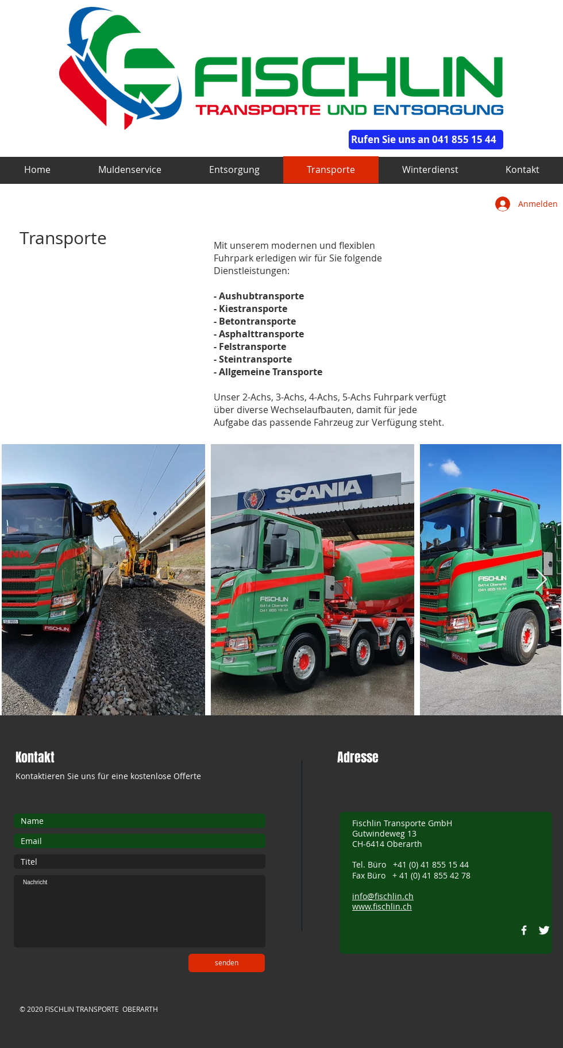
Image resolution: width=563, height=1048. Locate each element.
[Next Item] (541, 580)
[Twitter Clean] (544, 930)
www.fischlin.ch (382, 906)
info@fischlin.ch (383, 896)
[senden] (226, 963)
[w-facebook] (524, 930)
